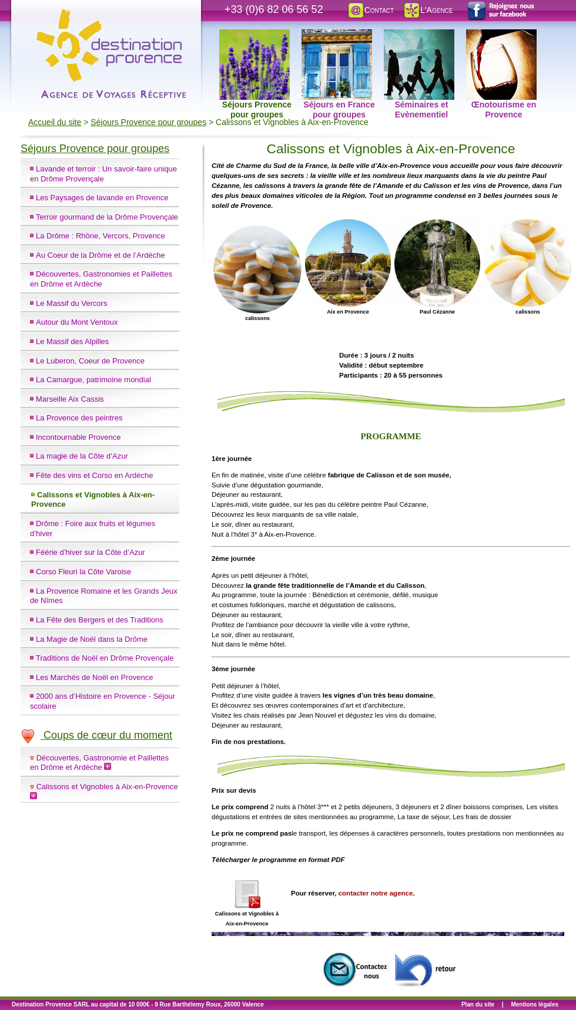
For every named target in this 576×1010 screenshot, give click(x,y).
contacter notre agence (376, 893)
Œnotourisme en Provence (501, 35)
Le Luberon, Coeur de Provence (90, 360)
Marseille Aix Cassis (70, 399)
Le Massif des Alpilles (72, 341)
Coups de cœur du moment (96, 735)
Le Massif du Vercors (71, 303)
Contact (370, 10)
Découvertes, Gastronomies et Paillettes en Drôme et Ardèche (101, 279)
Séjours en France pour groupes (338, 35)
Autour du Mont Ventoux (77, 322)
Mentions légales (534, 1004)
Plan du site (477, 1004)
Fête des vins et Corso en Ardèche (94, 475)
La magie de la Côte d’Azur (82, 456)
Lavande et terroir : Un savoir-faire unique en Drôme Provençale (103, 173)
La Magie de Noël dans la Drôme (92, 639)
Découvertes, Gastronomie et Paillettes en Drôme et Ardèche (99, 762)
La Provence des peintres (79, 417)
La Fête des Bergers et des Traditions (99, 619)
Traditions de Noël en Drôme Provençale (104, 658)
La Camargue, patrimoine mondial (93, 379)
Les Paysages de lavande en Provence (102, 197)
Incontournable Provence (78, 437)
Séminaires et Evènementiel (419, 35)
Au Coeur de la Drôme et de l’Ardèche (100, 255)
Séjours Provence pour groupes (255, 35)
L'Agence (428, 10)
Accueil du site (54, 122)
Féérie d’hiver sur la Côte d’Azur (90, 552)
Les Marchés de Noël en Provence (94, 677)
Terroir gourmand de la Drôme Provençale (107, 217)
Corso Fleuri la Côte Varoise (83, 571)
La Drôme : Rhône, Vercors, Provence (100, 235)
